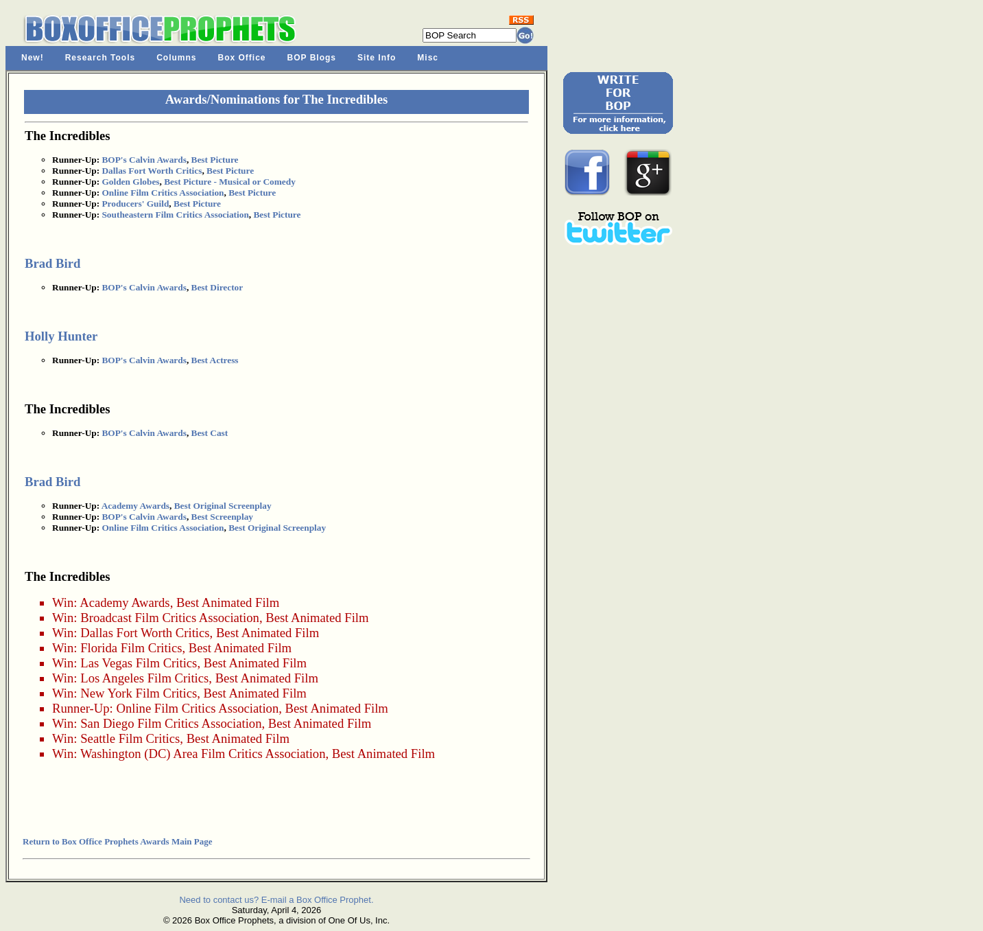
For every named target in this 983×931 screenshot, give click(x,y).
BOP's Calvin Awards (144, 159)
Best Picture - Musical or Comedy (230, 181)
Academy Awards (135, 506)
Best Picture (215, 159)
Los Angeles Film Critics (144, 678)
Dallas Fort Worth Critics (152, 170)
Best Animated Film (227, 602)
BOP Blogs (311, 57)
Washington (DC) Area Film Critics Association (203, 753)
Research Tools (100, 57)
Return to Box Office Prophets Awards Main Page (117, 841)
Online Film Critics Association (163, 192)
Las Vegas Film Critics (138, 663)
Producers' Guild (135, 203)
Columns (176, 57)
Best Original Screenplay (223, 506)
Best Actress (215, 360)
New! (32, 57)
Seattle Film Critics (130, 738)
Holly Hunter (61, 336)
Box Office (242, 57)
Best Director (217, 287)
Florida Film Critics (131, 648)
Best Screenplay (222, 517)
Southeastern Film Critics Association (175, 214)
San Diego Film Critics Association (170, 723)
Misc (427, 57)
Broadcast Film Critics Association (169, 617)
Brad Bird (52, 263)
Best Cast (209, 433)
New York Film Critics (138, 693)
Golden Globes (130, 181)
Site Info (376, 57)
